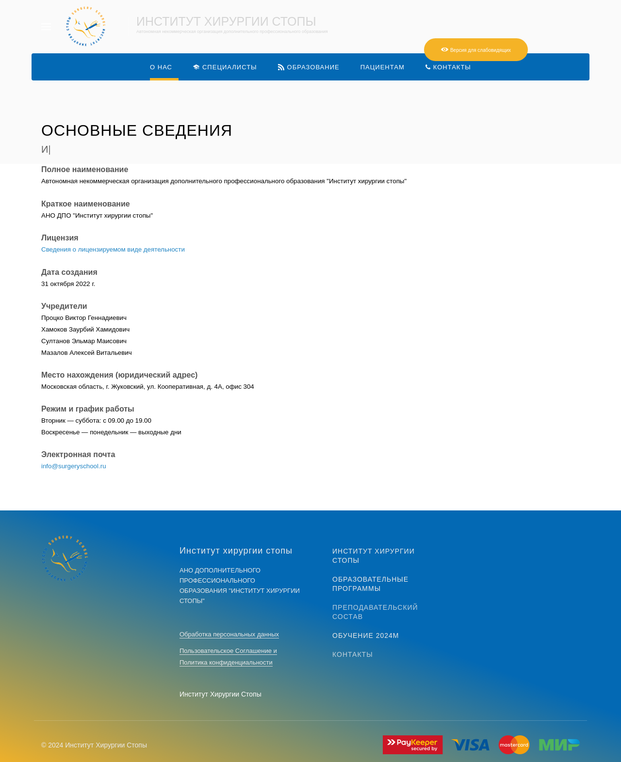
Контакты (352, 654)
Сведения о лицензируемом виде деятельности (113, 249)
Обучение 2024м (365, 635)
